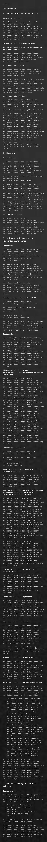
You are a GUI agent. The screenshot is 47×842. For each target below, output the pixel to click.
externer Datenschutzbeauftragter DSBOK (19, 457)
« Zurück (6, 4)
